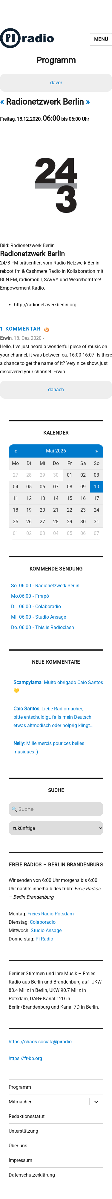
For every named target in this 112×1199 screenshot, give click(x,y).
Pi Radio (44, 939)
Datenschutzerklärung (32, 1175)
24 (96, 510)
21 (56, 510)
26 (29, 521)
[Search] (56, 809)
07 (56, 487)
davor (56, 82)
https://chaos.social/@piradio (40, 1041)
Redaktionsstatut (27, 1116)
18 (15, 510)
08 (69, 487)
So (96, 463)
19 (29, 510)
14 (56, 498)
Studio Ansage (46, 930)
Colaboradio (43, 922)
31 (96, 521)
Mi (42, 463)
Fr (69, 463)
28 (29, 475)
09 (83, 487)
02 (83, 475)
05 (29, 487)
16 (83, 498)
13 (42, 498)
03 (96, 475)
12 (29, 498)
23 (83, 510)
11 (15, 498)
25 (15, 521)
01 (69, 475)
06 (42, 487)
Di (29, 463)
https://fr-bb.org (25, 1058)
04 (15, 487)
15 (69, 498)
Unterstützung (23, 1131)
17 (96, 498)
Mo (15, 463)
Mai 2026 (56, 451)
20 (42, 510)
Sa (83, 463)
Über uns (18, 1145)
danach (56, 389)
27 (15, 475)
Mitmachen (21, 1102)
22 (69, 510)
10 (96, 487)
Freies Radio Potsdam (50, 914)
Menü (101, 39)
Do (56, 463)
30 (56, 475)
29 (42, 475)
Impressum (20, 1160)
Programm (20, 1087)
